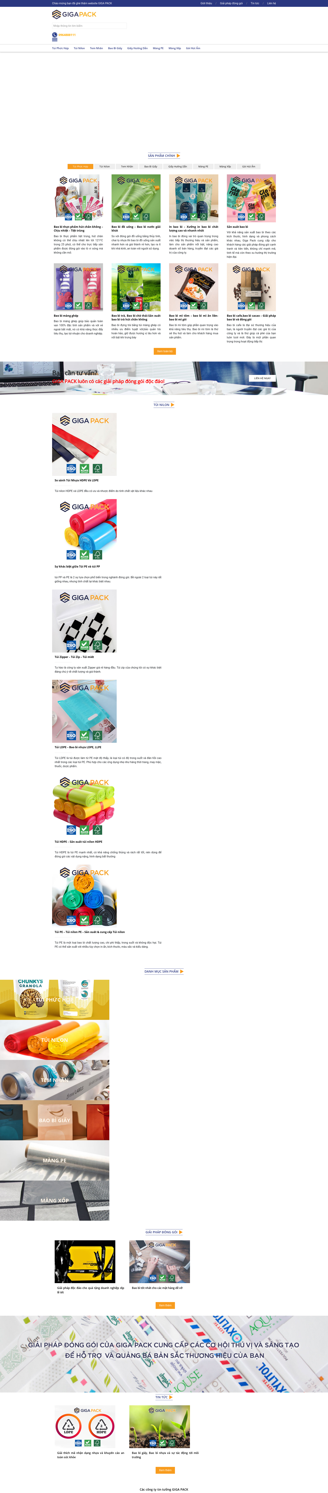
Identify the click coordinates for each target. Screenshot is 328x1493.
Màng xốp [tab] (225, 166)
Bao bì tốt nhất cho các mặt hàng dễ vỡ (157, 1128)
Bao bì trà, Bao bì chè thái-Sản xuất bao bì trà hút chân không (136, 317)
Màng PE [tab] (203, 166)
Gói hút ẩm (193, 48)
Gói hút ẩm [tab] (248, 166)
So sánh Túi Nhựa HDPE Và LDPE (77, 454)
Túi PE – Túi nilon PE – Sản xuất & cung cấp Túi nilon (90, 772)
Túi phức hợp (60, 48)
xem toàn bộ (164, 1410)
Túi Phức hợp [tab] (80, 166)
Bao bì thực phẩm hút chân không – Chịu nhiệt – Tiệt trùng (78, 228)
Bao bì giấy (115, 48)
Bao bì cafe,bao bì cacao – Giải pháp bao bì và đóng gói (251, 317)
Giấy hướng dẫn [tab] (177, 166)
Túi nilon (79, 48)
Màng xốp (175, 48)
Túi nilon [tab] (104, 166)
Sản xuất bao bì (237, 227)
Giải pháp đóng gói (231, 3)
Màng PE (158, 48)
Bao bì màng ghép (66, 316)
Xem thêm (165, 1145)
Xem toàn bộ (165, 351)
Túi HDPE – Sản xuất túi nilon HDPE (78, 708)
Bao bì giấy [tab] (150, 166)
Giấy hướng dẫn (137, 48)
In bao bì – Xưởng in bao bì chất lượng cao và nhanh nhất (193, 228)
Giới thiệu (206, 3)
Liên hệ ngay (262, 378)
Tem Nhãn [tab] (127, 166)
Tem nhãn (96, 48)
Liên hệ (271, 3)
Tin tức (255, 3)
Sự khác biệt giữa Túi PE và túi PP (77, 513)
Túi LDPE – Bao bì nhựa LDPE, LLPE (78, 641)
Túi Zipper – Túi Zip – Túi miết (74, 577)
